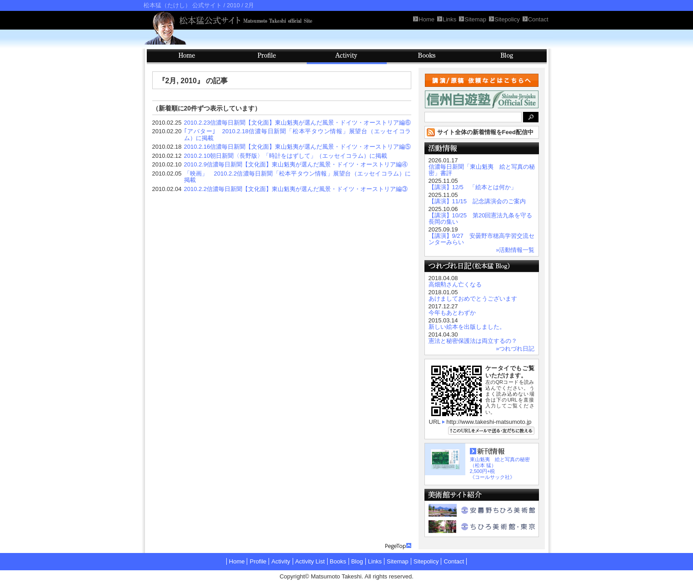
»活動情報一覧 (515, 249)
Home (237, 561)
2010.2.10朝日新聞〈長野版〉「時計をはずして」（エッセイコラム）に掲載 (286, 155)
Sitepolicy (426, 561)
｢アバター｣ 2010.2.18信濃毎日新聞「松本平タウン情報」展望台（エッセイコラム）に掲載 (297, 134)
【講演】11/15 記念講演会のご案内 (477, 201)
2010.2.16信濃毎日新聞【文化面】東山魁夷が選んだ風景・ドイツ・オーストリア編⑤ (297, 146)
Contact (454, 561)
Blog (507, 56)
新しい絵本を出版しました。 (467, 326)
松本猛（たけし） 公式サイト (183, 5)
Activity (347, 56)
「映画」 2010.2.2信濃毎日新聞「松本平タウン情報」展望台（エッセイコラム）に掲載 (297, 177)
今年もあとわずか (452, 312)
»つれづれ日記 (515, 348)
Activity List (310, 561)
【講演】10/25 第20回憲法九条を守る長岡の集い (481, 218)
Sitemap (398, 561)
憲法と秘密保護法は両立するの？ (473, 340)
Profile (267, 56)
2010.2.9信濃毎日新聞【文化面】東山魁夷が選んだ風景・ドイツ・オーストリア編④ (296, 164)
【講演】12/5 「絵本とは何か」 (473, 187)
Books (427, 56)
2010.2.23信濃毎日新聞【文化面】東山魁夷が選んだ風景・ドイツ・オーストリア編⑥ (297, 122)
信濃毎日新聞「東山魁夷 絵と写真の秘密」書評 (482, 169)
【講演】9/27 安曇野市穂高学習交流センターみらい (481, 239)
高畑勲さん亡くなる (455, 284)
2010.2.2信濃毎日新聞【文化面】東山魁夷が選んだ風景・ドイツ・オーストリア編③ (296, 189)
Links (375, 561)
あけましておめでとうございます (473, 298)
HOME (187, 56)
